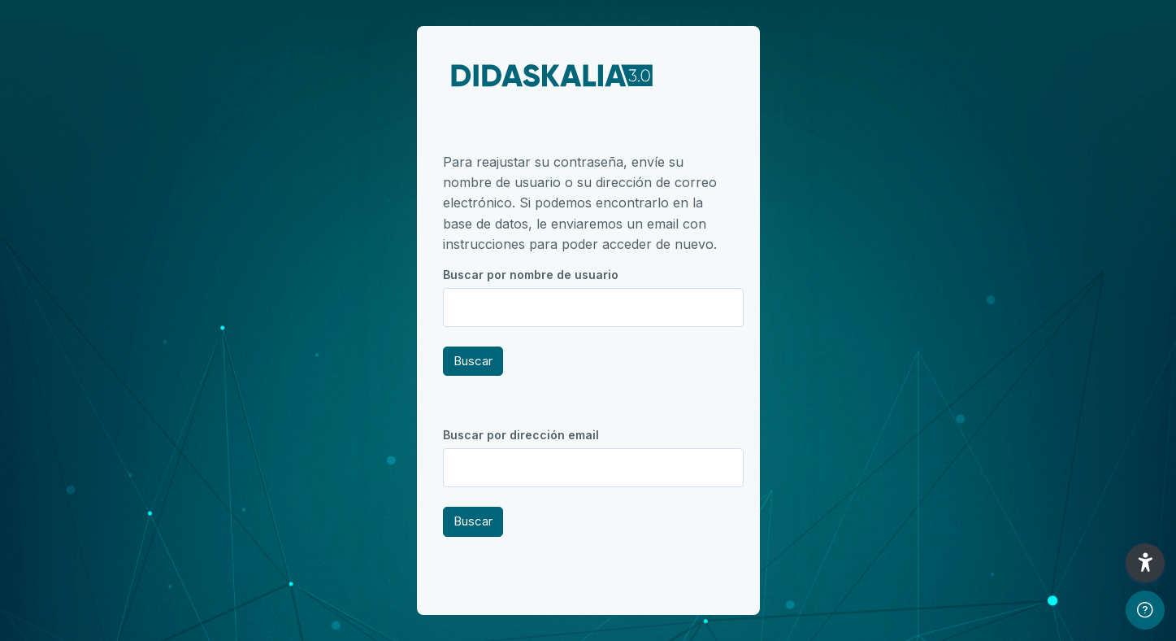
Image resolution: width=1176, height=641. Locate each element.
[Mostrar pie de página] (1145, 610)
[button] (1145, 562)
